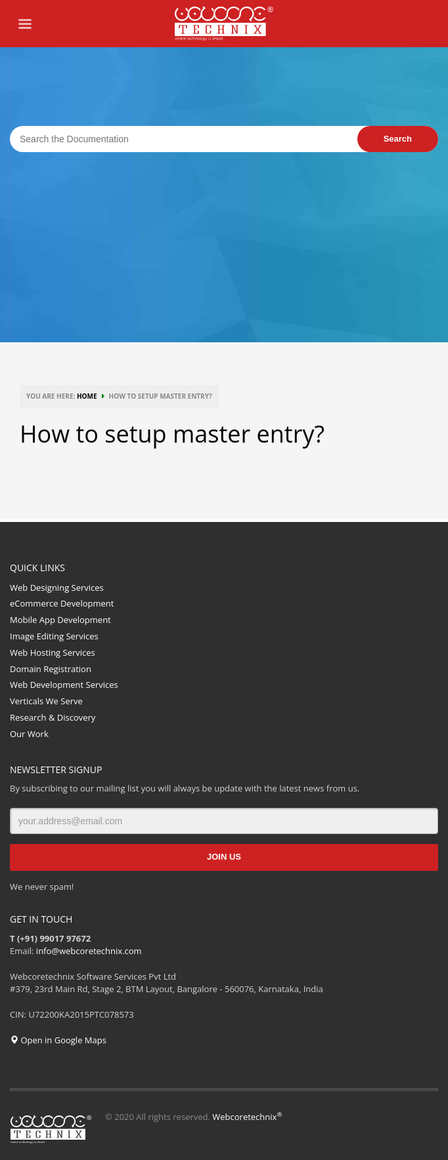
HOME (87, 396)
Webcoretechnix (247, 1117)
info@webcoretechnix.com (89, 951)
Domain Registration (50, 669)
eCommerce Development (62, 603)
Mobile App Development (60, 620)
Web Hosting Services (52, 652)
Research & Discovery (52, 717)
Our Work (29, 734)
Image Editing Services (54, 636)
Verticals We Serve (46, 701)
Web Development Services (64, 684)
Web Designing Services (57, 587)
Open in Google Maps (58, 1040)
